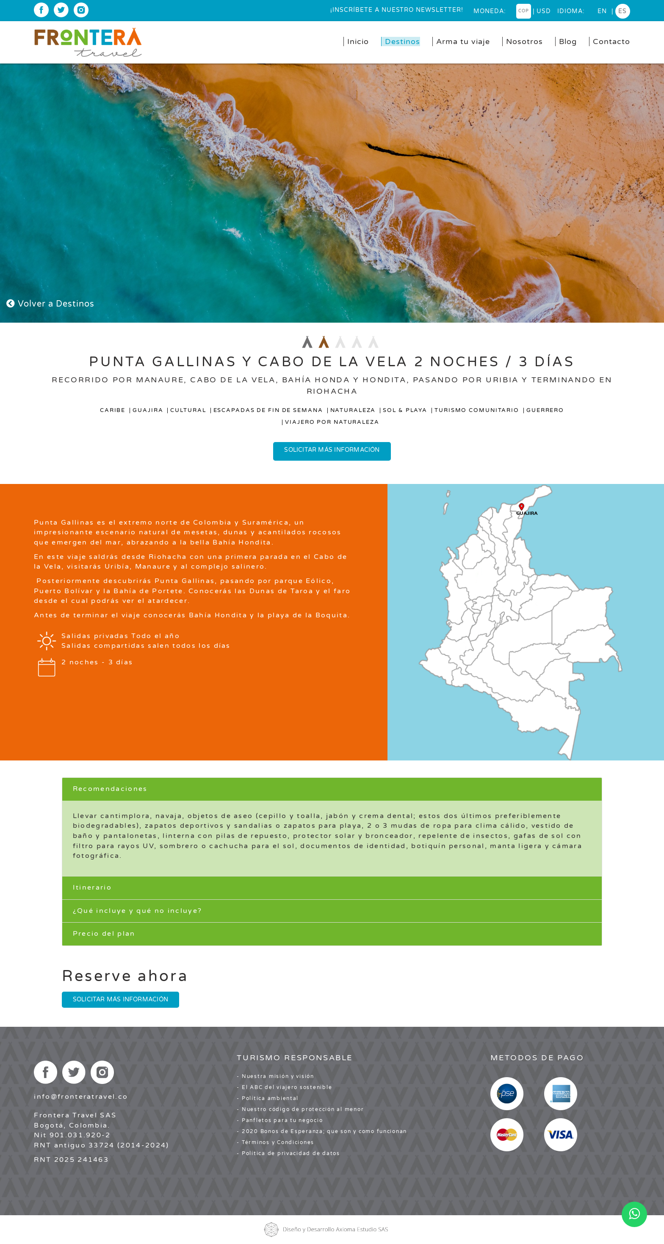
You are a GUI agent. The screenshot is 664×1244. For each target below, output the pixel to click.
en (602, 11)
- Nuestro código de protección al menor (300, 1109)
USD (544, 11)
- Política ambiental (268, 1098)
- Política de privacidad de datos (288, 1153)
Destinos (402, 41)
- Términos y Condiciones (275, 1142)
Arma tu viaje (463, 41)
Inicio (358, 41)
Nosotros (524, 41)
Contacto (611, 41)
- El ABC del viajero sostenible (284, 1087)
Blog (568, 41)
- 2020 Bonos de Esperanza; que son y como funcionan (322, 1131)
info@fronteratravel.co (81, 1096)
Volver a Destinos (50, 304)
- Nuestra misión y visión (275, 1076)
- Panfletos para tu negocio (280, 1120)
